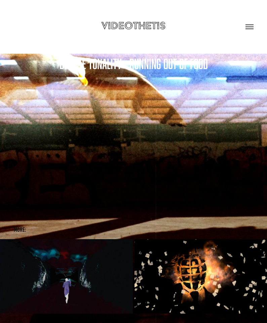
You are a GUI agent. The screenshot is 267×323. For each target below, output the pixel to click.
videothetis (133, 25)
